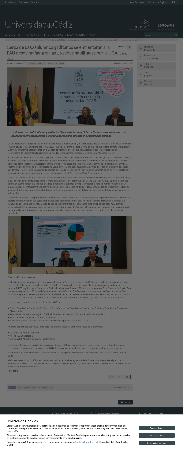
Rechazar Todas (156, 435)
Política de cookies (84, 442)
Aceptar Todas (157, 428)
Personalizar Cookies (156, 443)
